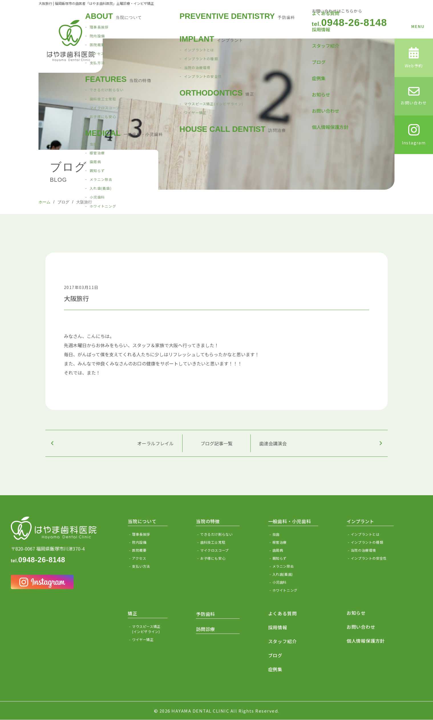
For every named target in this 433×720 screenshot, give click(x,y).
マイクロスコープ (214, 550)
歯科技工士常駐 (212, 542)
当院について (142, 521)
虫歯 (276, 534)
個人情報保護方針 (366, 640)
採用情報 (277, 627)
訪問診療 (205, 629)
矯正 (132, 613)
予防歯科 (205, 613)
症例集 (275, 669)
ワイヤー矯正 (143, 639)
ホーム (44, 202)
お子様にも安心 (212, 558)
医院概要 (139, 550)
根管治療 (279, 542)
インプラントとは (365, 534)
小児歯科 (279, 582)
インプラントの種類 (367, 542)
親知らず (279, 558)
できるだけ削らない (216, 534)
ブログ (63, 202)
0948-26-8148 (349, 22)
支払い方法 (141, 566)
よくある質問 (282, 613)
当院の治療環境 (363, 550)
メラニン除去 (283, 566)
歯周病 (277, 550)
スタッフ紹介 (282, 641)
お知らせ (356, 612)
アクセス (139, 558)
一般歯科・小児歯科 (289, 521)
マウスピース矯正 (149, 629)
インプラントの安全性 (369, 558)
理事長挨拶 (141, 534)
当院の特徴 (208, 521)
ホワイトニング (285, 590)
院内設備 (139, 542)
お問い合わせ (361, 626)
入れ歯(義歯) (282, 574)
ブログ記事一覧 (216, 443)
